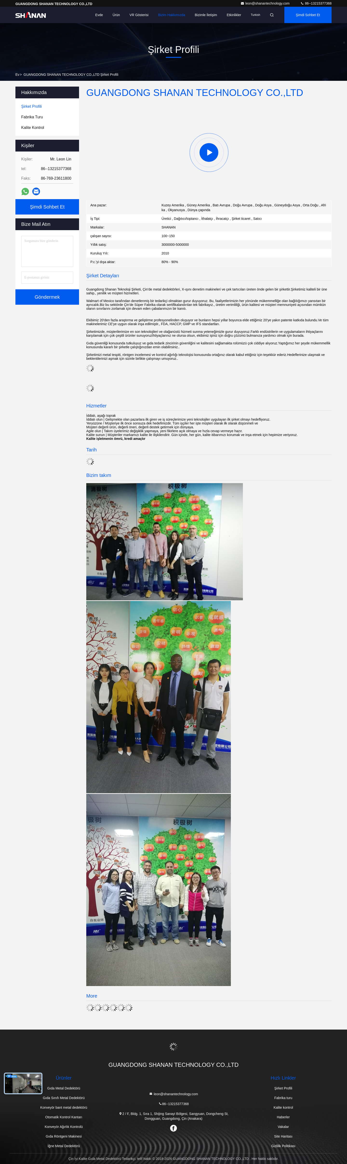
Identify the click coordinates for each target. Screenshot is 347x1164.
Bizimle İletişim (206, 15)
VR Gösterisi (139, 15)
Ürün (116, 15)
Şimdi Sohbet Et (308, 15)
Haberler (283, 1117)
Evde (99, 15)
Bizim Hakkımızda (171, 15)
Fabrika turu (283, 1098)
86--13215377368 (316, 3)
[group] (209, 152)
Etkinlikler (234, 15)
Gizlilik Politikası (283, 1146)
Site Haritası (283, 1136)
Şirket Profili (283, 1088)
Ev (17, 74)
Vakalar (283, 1127)
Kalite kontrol (283, 1107)
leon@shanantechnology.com (265, 3)
